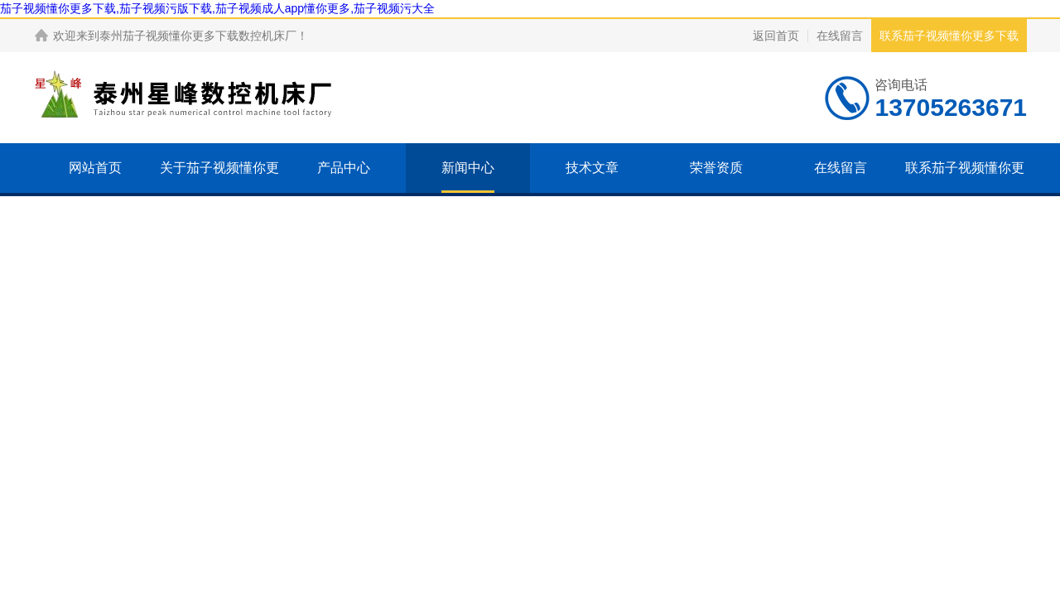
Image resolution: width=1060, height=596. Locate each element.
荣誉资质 (716, 168)
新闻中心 (467, 168)
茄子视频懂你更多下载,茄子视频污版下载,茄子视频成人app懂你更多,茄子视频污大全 (217, 8)
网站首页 (95, 168)
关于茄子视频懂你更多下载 (219, 192)
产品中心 (343, 168)
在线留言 (840, 35)
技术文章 (592, 168)
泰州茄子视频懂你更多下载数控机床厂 (197, 35)
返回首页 (776, 35)
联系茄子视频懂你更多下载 (949, 35)
